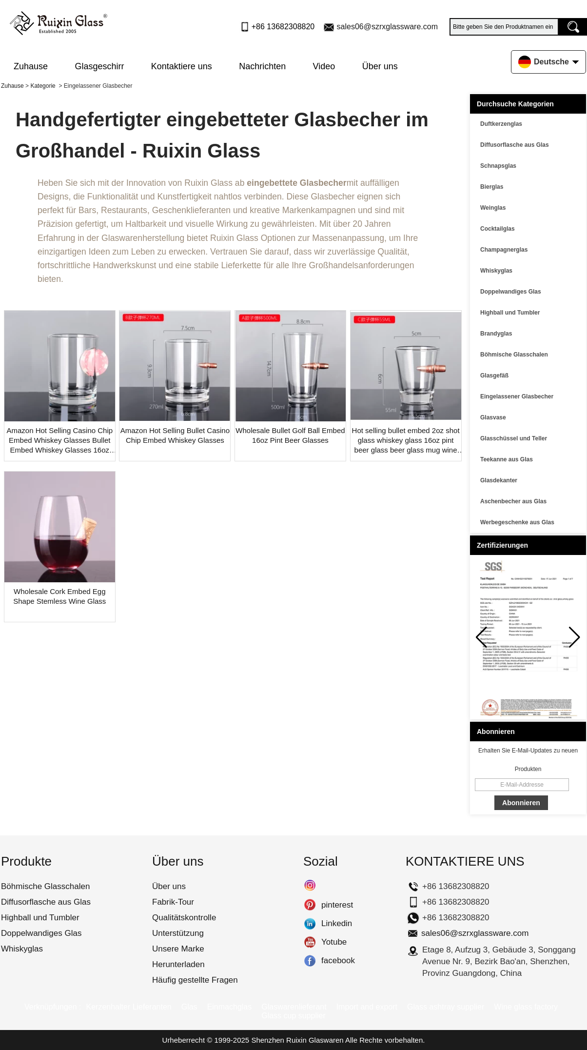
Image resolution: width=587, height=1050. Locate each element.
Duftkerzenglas (501, 123)
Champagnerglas (504, 249)
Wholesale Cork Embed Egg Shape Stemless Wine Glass (59, 596)
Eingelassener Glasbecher (516, 396)
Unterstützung (178, 933)
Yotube (310, 942)
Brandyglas (496, 333)
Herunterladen (178, 964)
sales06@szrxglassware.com (387, 26)
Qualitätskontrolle (184, 917)
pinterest (310, 905)
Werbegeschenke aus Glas (517, 522)
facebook (310, 960)
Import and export (366, 1007)
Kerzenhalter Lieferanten (128, 1007)
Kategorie (42, 85)
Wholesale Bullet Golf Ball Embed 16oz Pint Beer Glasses (290, 435)
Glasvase (493, 417)
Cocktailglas (497, 228)
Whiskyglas (496, 270)
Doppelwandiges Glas (510, 291)
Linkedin (310, 923)
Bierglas (491, 186)
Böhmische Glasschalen (514, 354)
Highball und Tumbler (510, 312)
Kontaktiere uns (181, 66)
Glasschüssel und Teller (513, 438)
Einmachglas (229, 1007)
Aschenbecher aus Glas (513, 501)
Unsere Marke (178, 948)
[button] (574, 637)
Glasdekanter (498, 480)
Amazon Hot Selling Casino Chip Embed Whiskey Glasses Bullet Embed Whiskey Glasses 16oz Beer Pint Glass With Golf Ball (59, 440)
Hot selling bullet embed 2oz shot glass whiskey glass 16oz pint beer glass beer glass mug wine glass (406, 440)
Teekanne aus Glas (506, 459)
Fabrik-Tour (173, 902)
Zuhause (31, 66)
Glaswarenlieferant (293, 1007)
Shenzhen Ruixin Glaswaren (297, 1040)
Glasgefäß (494, 375)
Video (324, 66)
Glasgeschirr (99, 66)
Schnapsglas (498, 165)
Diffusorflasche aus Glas (514, 144)
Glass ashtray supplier (445, 1007)
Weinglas (493, 207)
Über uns (380, 66)
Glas (189, 1007)
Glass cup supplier (293, 1015)
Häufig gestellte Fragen (195, 980)
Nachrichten (262, 66)
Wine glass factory (526, 1007)
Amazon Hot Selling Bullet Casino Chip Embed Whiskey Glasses (175, 435)
